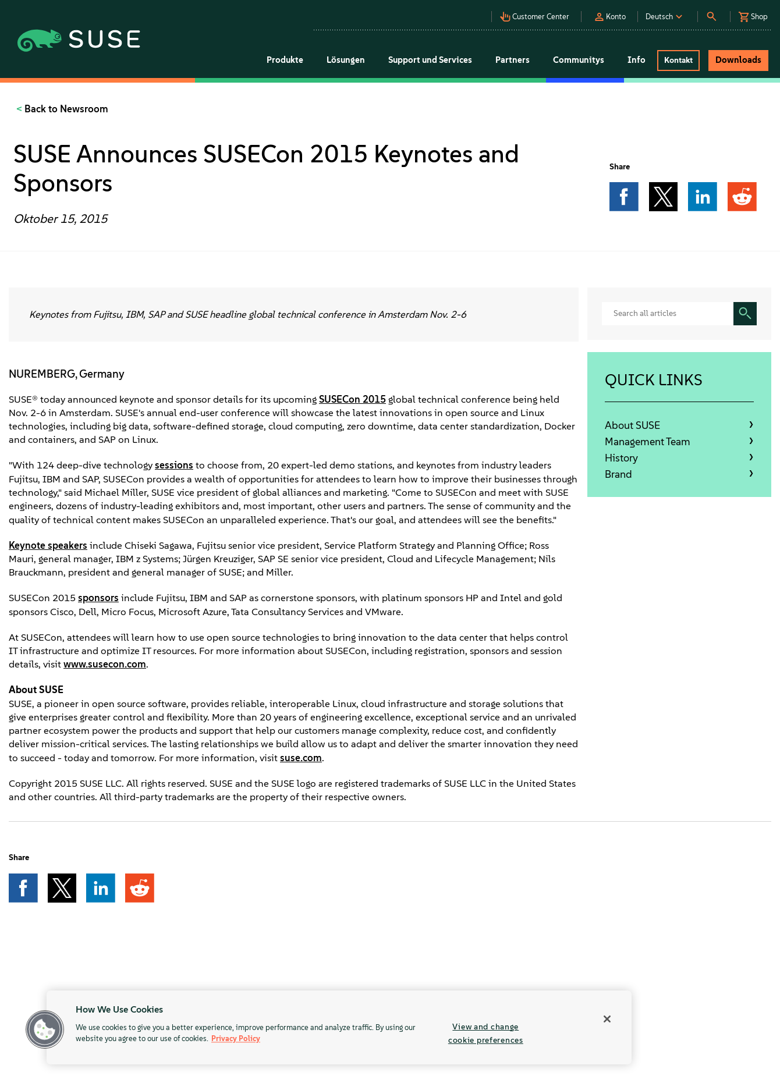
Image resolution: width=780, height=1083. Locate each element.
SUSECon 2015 (352, 399)
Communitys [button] (578, 60)
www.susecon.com (104, 664)
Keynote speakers (48, 545)
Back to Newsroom (65, 109)
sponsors (98, 597)
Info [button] (636, 60)
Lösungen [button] (346, 60)
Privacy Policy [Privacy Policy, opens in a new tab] (235, 1039)
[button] (538, 13)
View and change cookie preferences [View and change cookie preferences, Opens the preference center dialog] (485, 1033)
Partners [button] (512, 60)
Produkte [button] (285, 60)
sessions (174, 465)
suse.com (301, 758)
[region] (339, 1027)
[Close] (607, 1019)
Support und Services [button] (430, 60)
